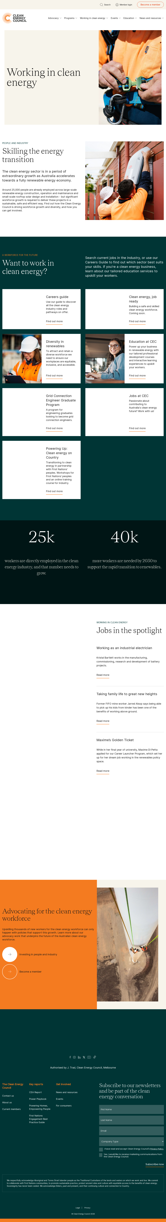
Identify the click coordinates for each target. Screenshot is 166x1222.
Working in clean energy (94, 19)
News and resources (152, 19)
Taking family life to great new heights (126, 694)
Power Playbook (37, 1099)
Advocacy (54, 19)
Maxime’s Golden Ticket (115, 740)
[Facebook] (70, 1057)
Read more (102, 675)
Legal (78, 1208)
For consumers (63, 1105)
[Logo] (83, 1036)
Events (116, 19)
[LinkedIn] (79, 1057)
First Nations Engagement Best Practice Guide (38, 1119)
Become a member (150, 4)
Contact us (8, 1095)
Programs (70, 19)
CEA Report (35, 1092)
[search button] (105, 4)
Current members (11, 1109)
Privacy (87, 1208)
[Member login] (124, 4)
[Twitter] (84, 1057)
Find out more (54, 322)
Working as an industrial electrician (124, 648)
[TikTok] (94, 1057)
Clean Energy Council (81, 1214)
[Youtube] (89, 1057)
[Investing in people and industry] (32, 954)
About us (7, 1102)
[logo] (14, 18)
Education (130, 19)
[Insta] (74, 1057)
